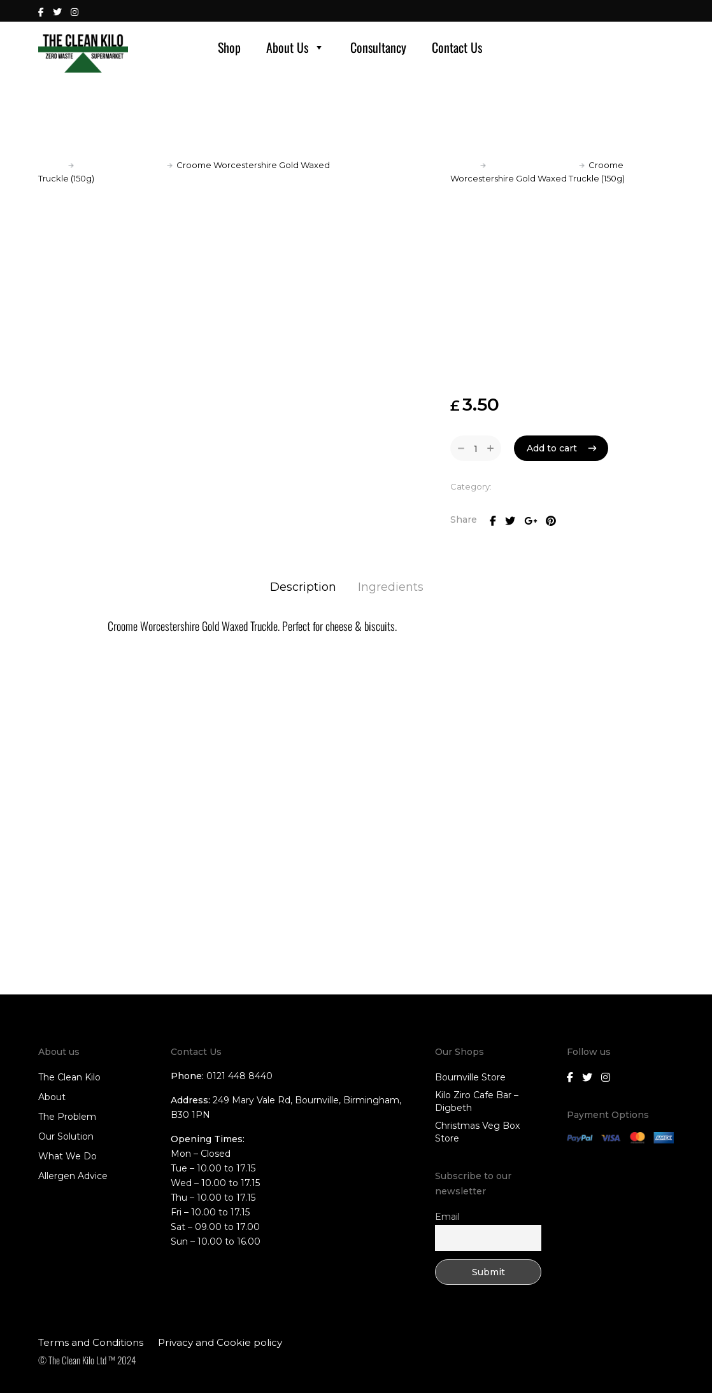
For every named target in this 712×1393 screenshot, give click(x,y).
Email (447, 1216)
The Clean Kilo (69, 1077)
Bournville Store (470, 1077)
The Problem (67, 1116)
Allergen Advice (73, 1176)
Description (303, 587)
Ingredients (391, 587)
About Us (295, 47)
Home (51, 165)
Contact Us (457, 47)
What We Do (67, 1156)
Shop (229, 47)
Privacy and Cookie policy (220, 1342)
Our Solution (66, 1136)
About (52, 1097)
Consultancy (378, 47)
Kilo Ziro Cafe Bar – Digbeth (476, 1101)
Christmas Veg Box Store (477, 1132)
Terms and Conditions (90, 1342)
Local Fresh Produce (120, 165)
